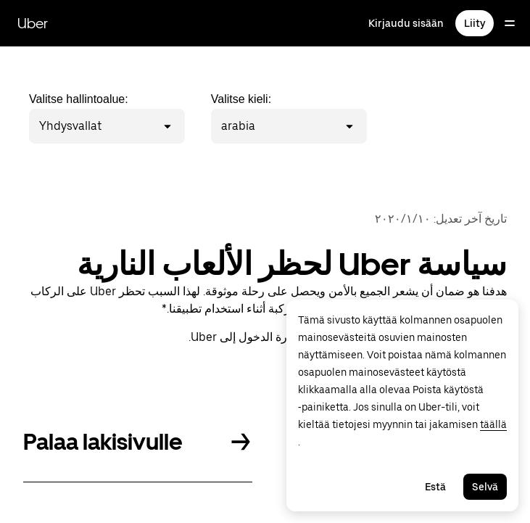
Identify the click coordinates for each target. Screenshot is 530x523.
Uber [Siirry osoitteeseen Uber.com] (32, 23)
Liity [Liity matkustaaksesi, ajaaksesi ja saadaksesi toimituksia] (474, 23)
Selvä (485, 487)
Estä (435, 487)
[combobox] (103, 126)
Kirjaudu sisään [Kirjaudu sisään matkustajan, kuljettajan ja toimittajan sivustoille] (406, 23)
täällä (493, 424)
